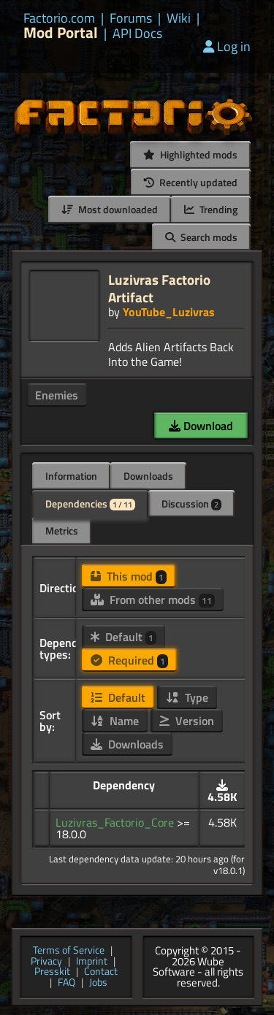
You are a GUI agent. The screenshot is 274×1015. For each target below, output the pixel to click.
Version (186, 720)
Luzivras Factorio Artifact (159, 288)
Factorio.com (59, 18)
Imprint (91, 962)
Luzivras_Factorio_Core (116, 822)
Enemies (56, 395)
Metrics (61, 530)
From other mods (153, 599)
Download (201, 425)
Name (115, 720)
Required (129, 660)
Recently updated (190, 182)
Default (123, 637)
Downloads (148, 475)
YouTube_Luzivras (169, 312)
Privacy (46, 962)
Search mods (201, 237)
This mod (129, 576)
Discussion (191, 503)
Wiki (179, 18)
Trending (210, 209)
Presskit (52, 972)
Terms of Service (68, 951)
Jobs (98, 983)
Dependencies (90, 503)
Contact (101, 972)
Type (187, 697)
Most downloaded (109, 209)
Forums (131, 18)
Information (71, 475)
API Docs (137, 33)
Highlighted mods (190, 154)
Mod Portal (60, 32)
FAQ (66, 983)
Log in (227, 46)
